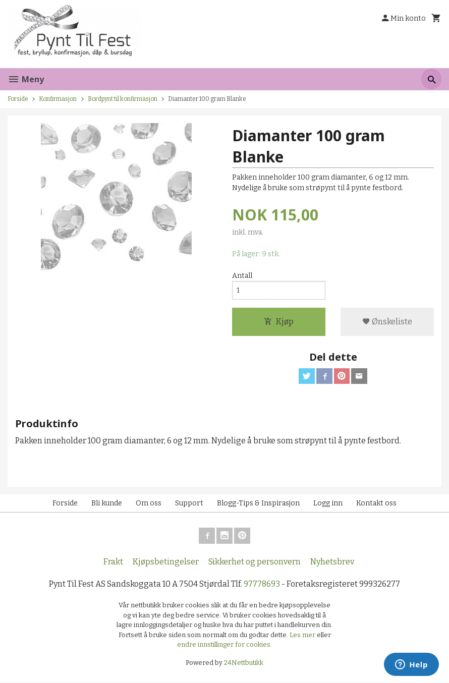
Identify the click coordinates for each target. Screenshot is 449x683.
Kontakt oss (376, 503)
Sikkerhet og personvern (254, 562)
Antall (242, 275)
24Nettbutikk (243, 662)
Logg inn (328, 503)
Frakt (113, 562)
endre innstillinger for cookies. (224, 645)
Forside (18, 98)
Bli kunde (106, 503)
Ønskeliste (387, 321)
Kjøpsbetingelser (166, 562)
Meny (26, 79)
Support (189, 503)
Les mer (303, 635)
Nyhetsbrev (332, 562)
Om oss (148, 503)
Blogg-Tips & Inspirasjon (258, 503)
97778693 (262, 584)
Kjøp (279, 321)
